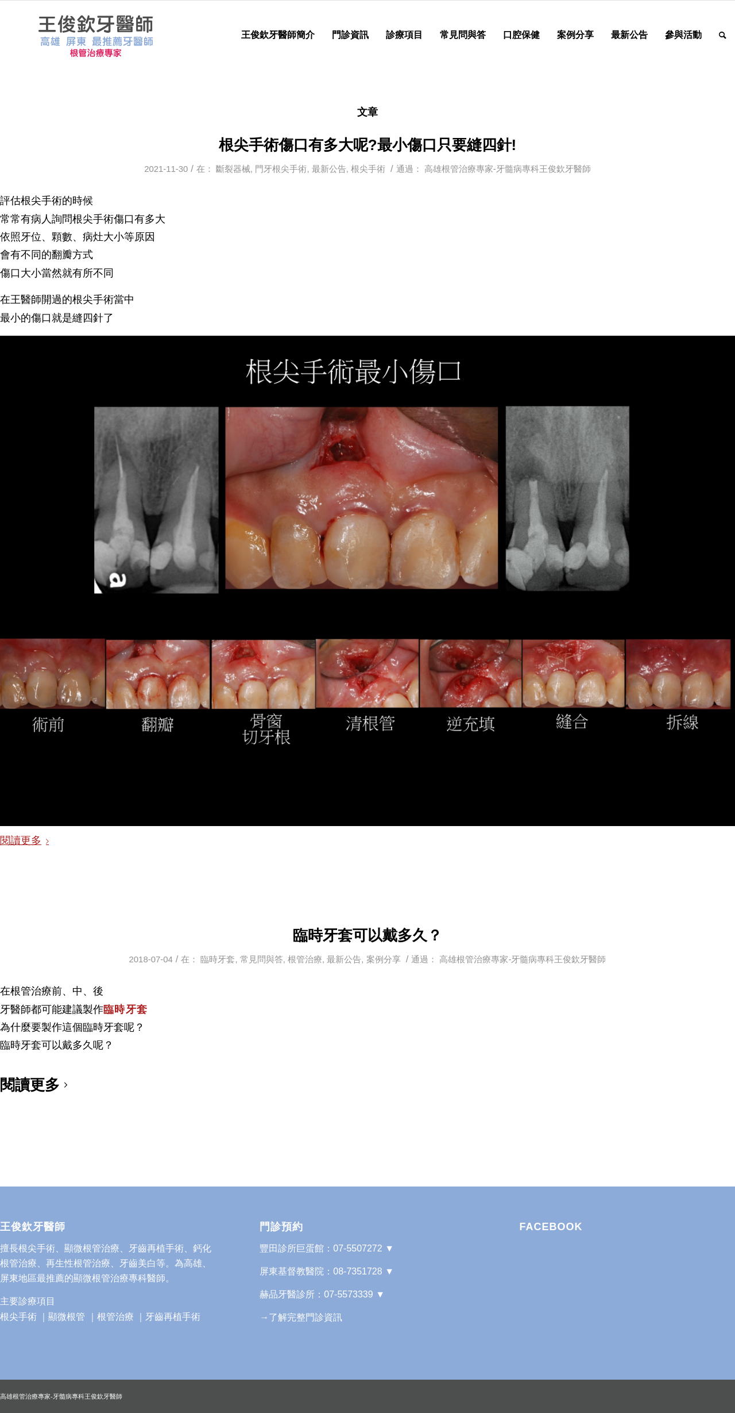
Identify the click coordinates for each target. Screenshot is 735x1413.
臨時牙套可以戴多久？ (367, 935)
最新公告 (329, 169)
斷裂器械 (233, 169)
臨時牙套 (217, 959)
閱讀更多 (26, 840)
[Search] (722, 35)
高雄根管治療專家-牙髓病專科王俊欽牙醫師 (507, 169)
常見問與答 (261, 959)
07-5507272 (357, 1248)
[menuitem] (278, 35)
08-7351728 (357, 1271)
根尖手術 (368, 169)
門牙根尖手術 (281, 169)
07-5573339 (348, 1294)
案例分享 (383, 959)
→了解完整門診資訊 (301, 1317)
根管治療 (305, 959)
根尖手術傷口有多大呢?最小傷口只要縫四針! (368, 144)
